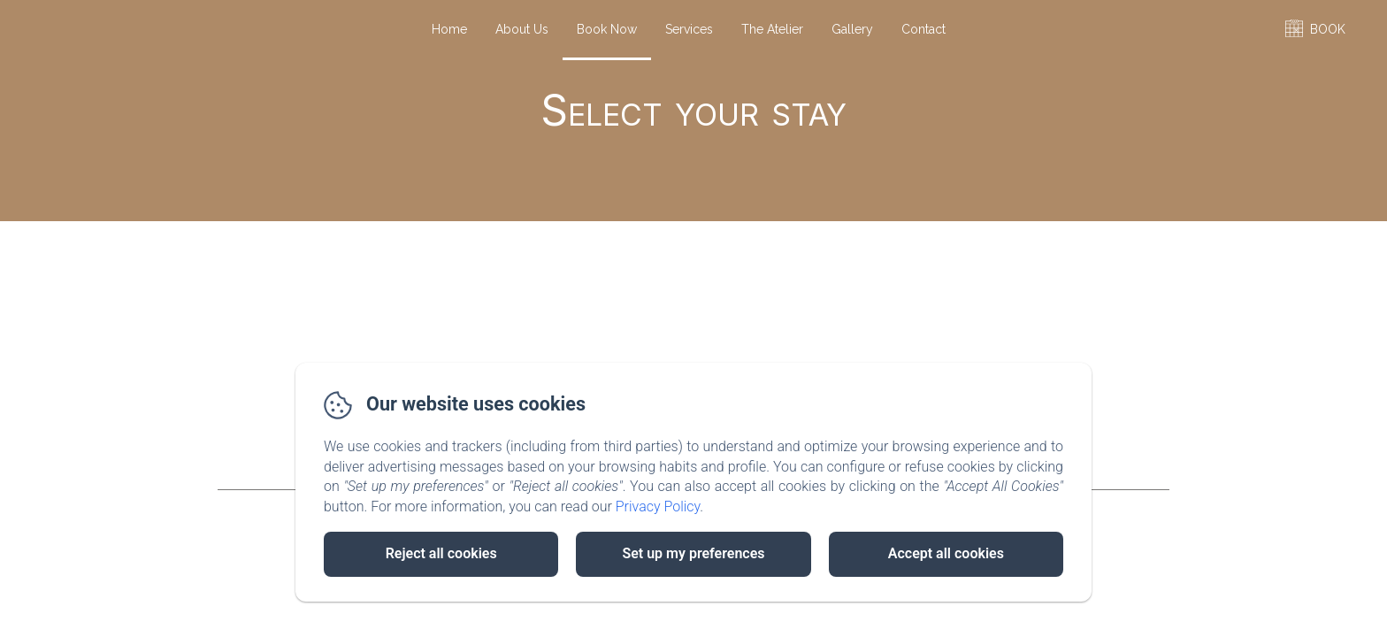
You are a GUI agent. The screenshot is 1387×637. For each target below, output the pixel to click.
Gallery (852, 29)
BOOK (1327, 29)
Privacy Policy (658, 506)
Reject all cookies (441, 553)
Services (689, 29)
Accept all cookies (946, 553)
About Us (521, 29)
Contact (923, 29)
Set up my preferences (693, 553)
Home (449, 29)
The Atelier (772, 29)
